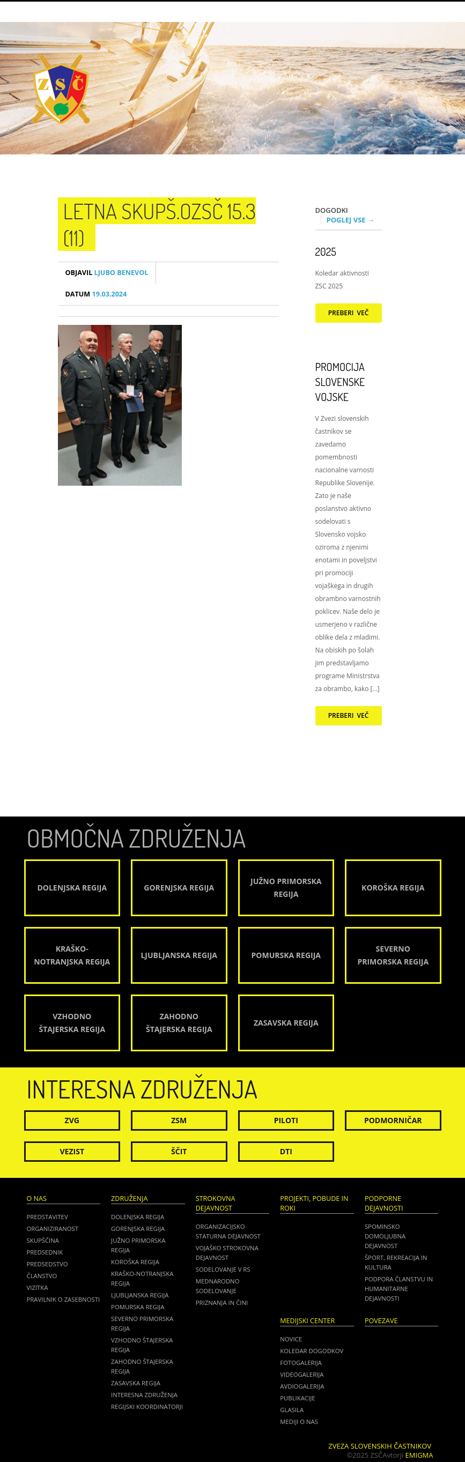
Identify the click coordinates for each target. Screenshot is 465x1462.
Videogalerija (301, 1374)
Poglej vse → (351, 220)
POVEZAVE (381, 1320)
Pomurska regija (137, 1307)
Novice (291, 1339)
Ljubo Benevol (107, 272)
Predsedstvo (47, 1264)
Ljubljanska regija (139, 1295)
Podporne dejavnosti (384, 1203)
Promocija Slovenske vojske (340, 382)
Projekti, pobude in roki (314, 1203)
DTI (286, 1151)
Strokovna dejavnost (215, 1203)
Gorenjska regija (138, 1228)
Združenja (129, 1198)
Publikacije (297, 1398)
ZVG (72, 1120)
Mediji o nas (299, 1422)
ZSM (179, 1120)
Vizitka (37, 1287)
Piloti (286, 1120)
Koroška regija (135, 1262)
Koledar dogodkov (311, 1351)
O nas (37, 1198)
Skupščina (43, 1240)
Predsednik (45, 1252)
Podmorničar (393, 1120)
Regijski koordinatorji (147, 1406)
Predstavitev (47, 1217)
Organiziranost (53, 1228)
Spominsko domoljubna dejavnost (385, 1236)
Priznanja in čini (222, 1302)
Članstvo (42, 1276)
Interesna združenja (144, 1395)
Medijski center (307, 1320)
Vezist (72, 1151)
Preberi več (348, 312)
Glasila (292, 1410)
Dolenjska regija (137, 1217)
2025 (325, 251)
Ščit (179, 1151)
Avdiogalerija (302, 1386)
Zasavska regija (135, 1383)
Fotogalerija (301, 1363)
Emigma (419, 1455)
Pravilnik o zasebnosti (63, 1299)
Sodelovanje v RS (223, 1269)
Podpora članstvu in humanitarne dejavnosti (399, 1288)
